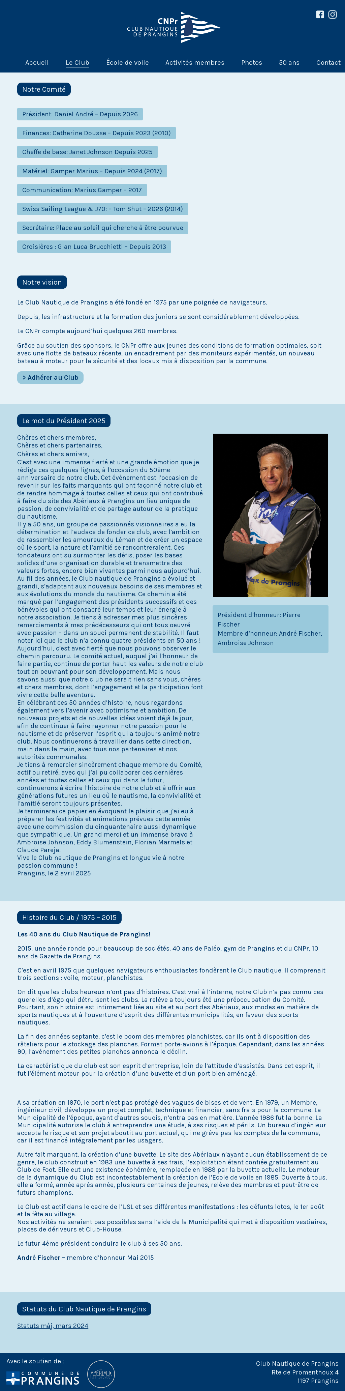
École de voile (127, 62)
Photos (251, 62)
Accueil (37, 62)
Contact (328, 62)
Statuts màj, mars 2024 (52, 1326)
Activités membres (194, 62)
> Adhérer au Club (50, 377)
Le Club (77, 62)
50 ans (289, 62)
